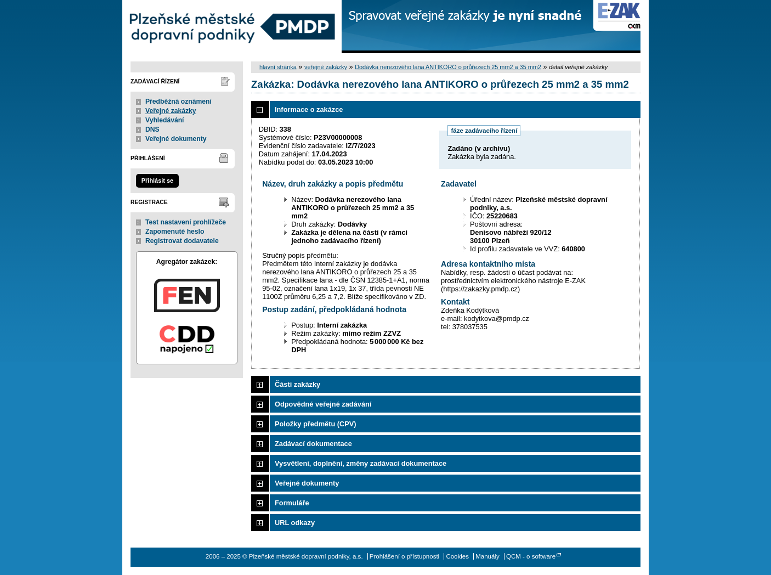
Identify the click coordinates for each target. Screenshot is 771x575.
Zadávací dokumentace (313, 443)
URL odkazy (295, 522)
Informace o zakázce (309, 109)
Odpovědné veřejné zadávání (323, 404)
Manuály (487, 556)
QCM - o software (530, 556)
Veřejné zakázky (170, 111)
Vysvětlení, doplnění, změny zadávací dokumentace (360, 463)
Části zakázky (297, 384)
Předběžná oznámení (178, 101)
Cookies (457, 556)
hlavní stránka (278, 67)
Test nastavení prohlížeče (185, 222)
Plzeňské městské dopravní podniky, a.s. (232, 26)
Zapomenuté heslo (174, 231)
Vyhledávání (164, 120)
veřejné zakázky (325, 67)
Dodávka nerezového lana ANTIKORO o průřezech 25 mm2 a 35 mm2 (448, 67)
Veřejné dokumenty (175, 139)
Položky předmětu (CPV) (315, 424)
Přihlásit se (157, 180)
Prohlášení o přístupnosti (404, 556)
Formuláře (292, 503)
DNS (152, 129)
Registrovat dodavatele (182, 241)
